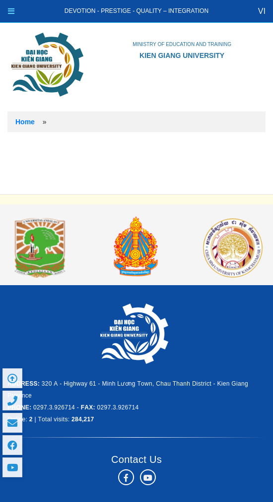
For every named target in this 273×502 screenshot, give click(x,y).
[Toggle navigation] (11, 11)
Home (25, 122)
